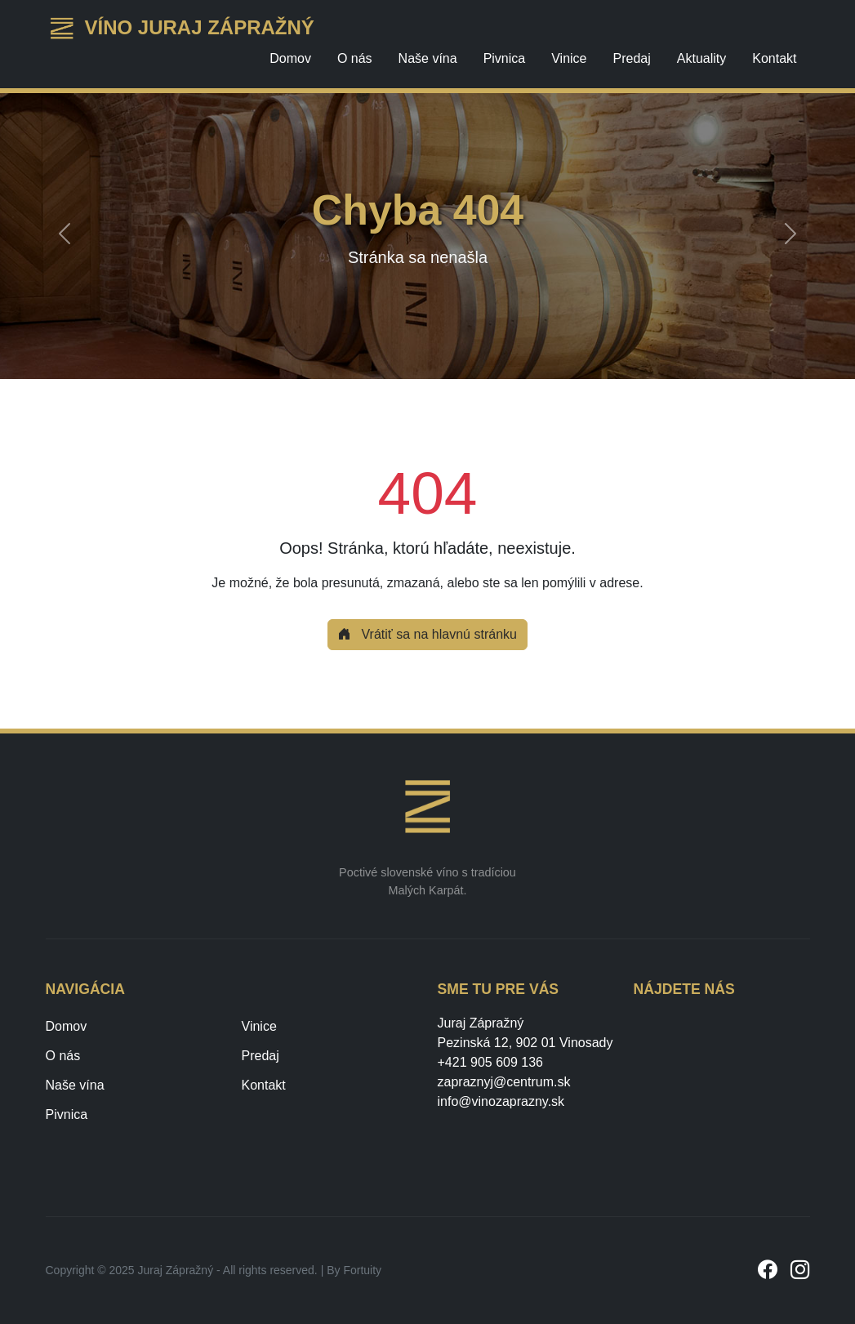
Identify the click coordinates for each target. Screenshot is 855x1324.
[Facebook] (767, 1270)
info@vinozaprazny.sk (501, 1101)
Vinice (568, 58)
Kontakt (774, 58)
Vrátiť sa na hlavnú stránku (427, 634)
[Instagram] (800, 1270)
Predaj (632, 58)
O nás (354, 58)
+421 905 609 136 (490, 1062)
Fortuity (362, 1270)
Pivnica (504, 58)
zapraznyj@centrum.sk (504, 1082)
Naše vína (428, 58)
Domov (290, 58)
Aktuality (701, 58)
